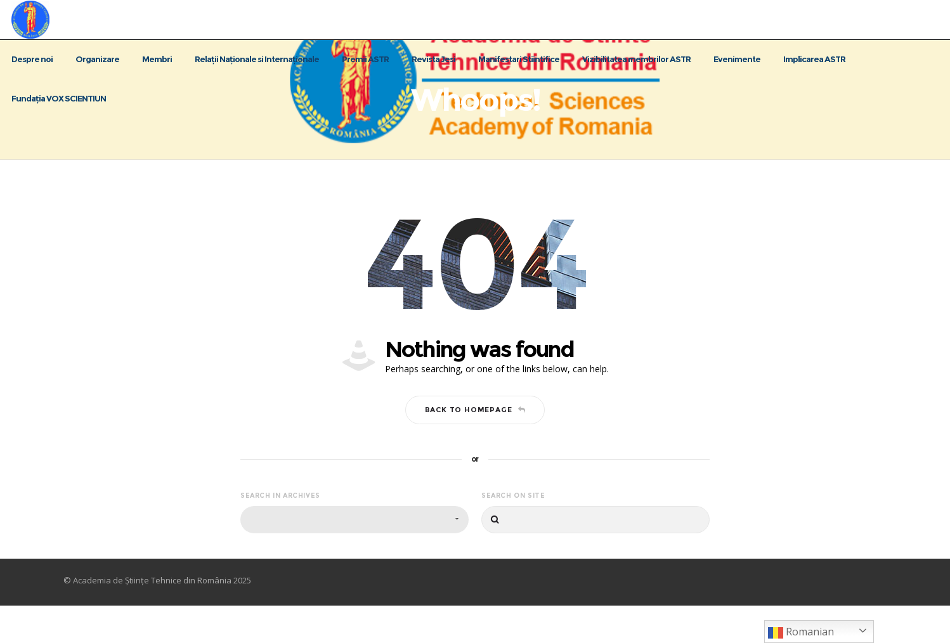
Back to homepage (475, 447)
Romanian (801, 632)
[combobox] (354, 557)
